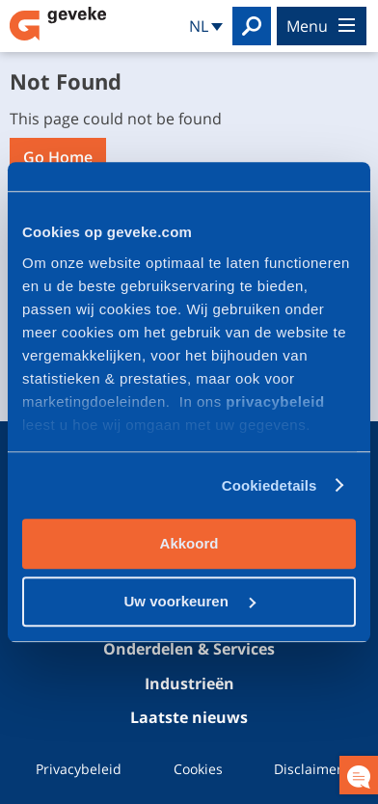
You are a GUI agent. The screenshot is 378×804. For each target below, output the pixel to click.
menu (320, 26)
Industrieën (189, 684)
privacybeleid (275, 401)
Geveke (58, 23)
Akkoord (189, 543)
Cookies (198, 769)
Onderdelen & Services (189, 649)
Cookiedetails (269, 485)
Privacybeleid (79, 769)
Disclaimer (308, 769)
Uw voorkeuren (189, 601)
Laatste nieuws (189, 718)
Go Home (58, 157)
